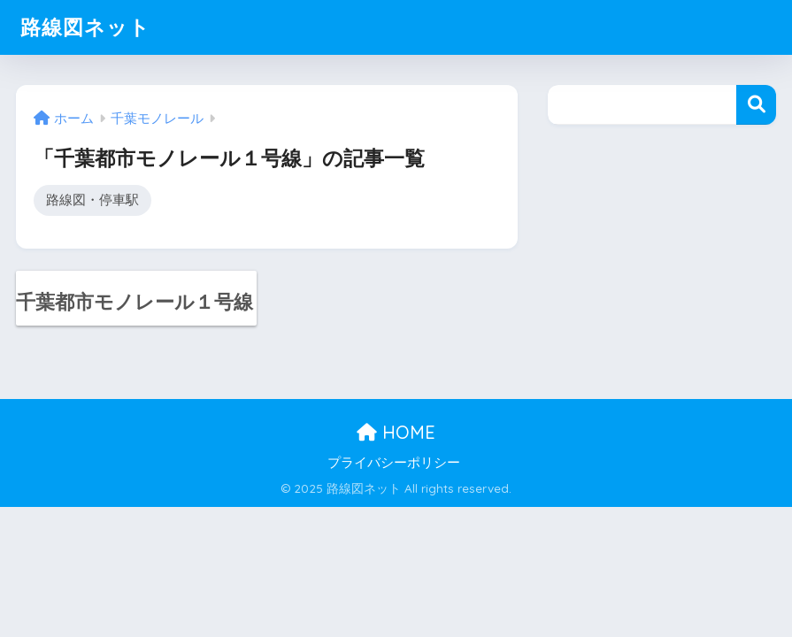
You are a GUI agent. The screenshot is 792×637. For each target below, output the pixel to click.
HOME (396, 432)
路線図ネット (85, 27)
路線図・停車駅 (92, 199)
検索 (756, 105)
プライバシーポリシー (393, 463)
